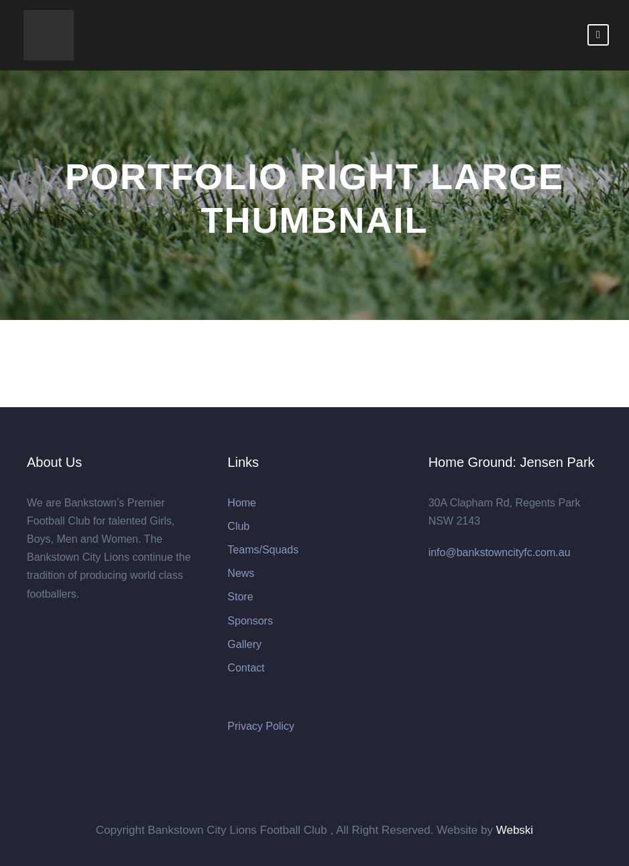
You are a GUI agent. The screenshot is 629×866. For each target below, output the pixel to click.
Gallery (244, 644)
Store (240, 596)
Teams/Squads (262, 549)
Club (238, 526)
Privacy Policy (260, 726)
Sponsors (250, 621)
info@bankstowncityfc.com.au (499, 552)
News (240, 573)
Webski (514, 830)
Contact (245, 667)
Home (241, 502)
